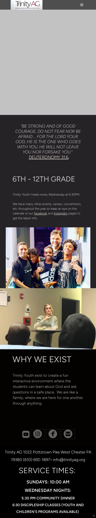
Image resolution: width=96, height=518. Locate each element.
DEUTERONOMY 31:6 (48, 157)
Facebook (40, 213)
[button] (38, 434)
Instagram (61, 213)
